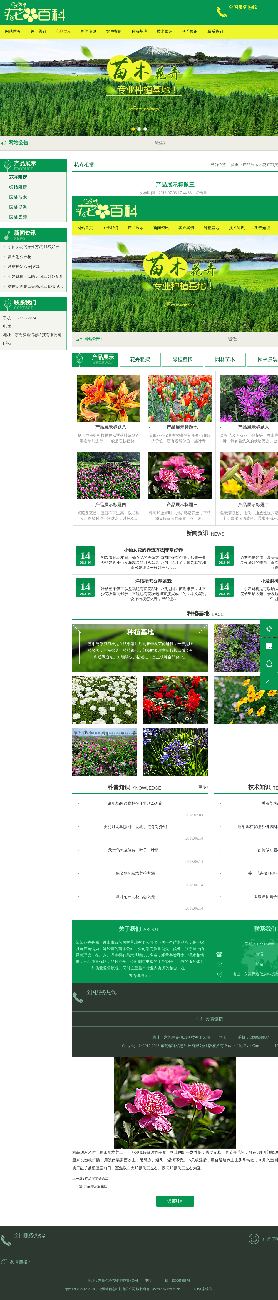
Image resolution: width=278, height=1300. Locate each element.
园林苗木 (18, 197)
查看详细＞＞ (140, 976)
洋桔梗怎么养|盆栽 (24, 267)
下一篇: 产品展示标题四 (89, 1186)
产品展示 (63, 31)
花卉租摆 (18, 177)
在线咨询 (270, 1239)
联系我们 (215, 31)
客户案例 (114, 31)
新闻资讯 (88, 31)
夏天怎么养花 (19, 257)
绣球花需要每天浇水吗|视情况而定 (37, 287)
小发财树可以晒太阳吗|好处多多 (35, 277)
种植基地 (139, 31)
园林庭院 (18, 217)
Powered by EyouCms (242, 1046)
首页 (235, 165)
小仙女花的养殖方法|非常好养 (33, 247)
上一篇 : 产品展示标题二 (90, 1179)
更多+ (203, 787)
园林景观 (18, 207)
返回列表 (175, 1201)
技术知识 (164, 31)
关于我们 (38, 31)
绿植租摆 (18, 187)
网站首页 (13, 31)
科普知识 (190, 31)
